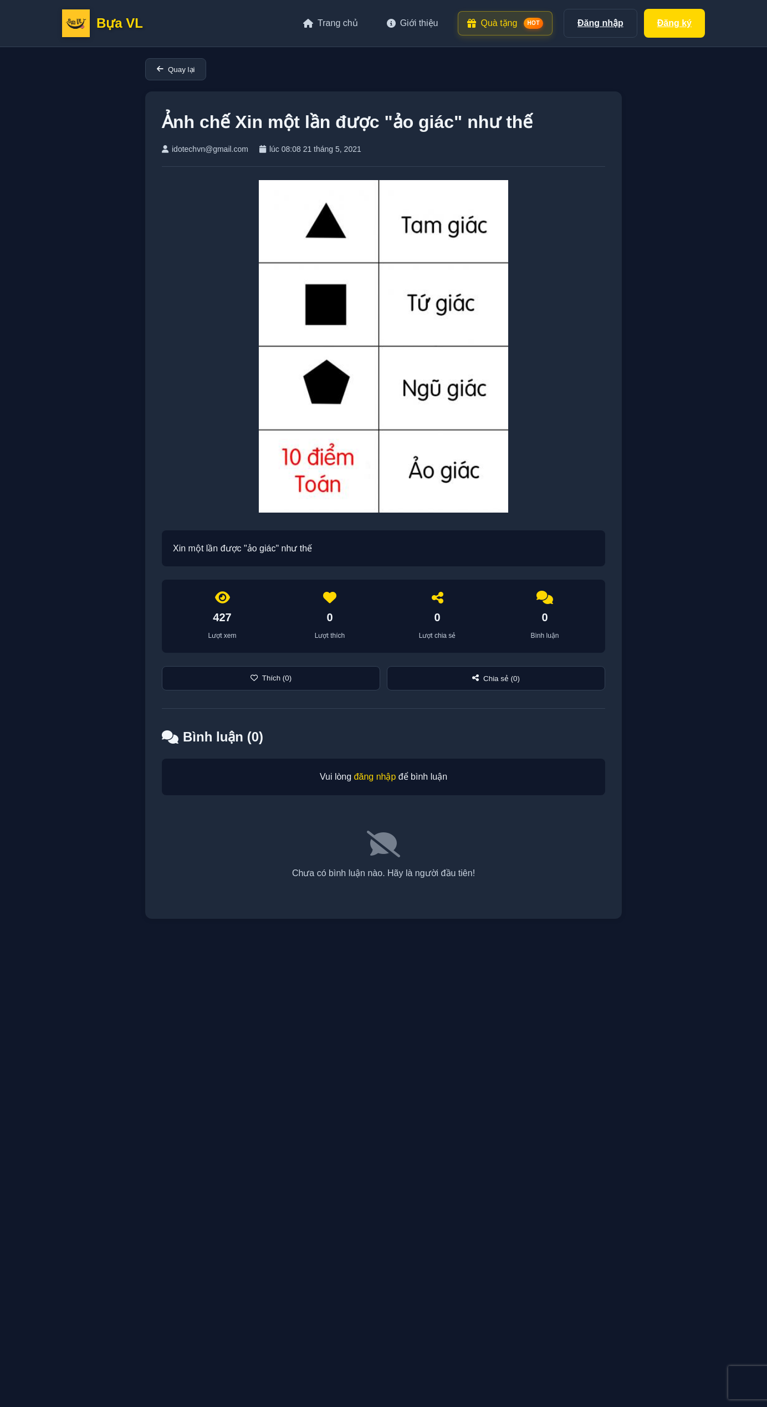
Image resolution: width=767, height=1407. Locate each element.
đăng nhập (375, 776)
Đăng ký (674, 23)
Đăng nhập (600, 23)
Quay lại (176, 69)
